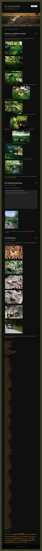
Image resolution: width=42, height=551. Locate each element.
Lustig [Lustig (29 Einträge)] (29, 536)
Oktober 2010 (7, 525)
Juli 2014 (6, 470)
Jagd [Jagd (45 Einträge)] (7, 536)
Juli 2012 (6, 500)
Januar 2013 (7, 492)
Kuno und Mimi (32, 176)
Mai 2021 (6, 375)
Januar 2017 (7, 433)
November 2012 (7, 495)
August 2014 (7, 469)
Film (23, 231)
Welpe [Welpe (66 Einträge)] (33, 540)
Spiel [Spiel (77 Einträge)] (33, 538)
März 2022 (6, 363)
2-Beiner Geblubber (23, 25)
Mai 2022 (6, 360)
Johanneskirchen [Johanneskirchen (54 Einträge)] (12, 536)
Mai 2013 (6, 487)
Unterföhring (26, 231)
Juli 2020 (6, 388)
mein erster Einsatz (8, 346)
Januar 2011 (7, 521)
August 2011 (7, 512)
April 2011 (6, 517)
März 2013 (6, 490)
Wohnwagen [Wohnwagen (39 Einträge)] (15, 542)
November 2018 (7, 410)
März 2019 (6, 405)
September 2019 (7, 398)
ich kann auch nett (8, 342)
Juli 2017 (6, 426)
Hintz (33, 336)
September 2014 (7, 467)
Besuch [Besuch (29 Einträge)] (12, 534)
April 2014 (6, 474)
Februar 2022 (7, 364)
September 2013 (7, 482)
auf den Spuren (10, 238)
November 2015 (7, 450)
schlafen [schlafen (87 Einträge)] (15, 538)
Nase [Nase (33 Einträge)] (35, 536)
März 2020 (6, 390)
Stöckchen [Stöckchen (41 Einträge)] (7, 540)
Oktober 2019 (7, 396)
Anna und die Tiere (8, 350)
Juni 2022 (6, 359)
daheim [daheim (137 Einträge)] (16, 534)
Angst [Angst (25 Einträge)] (5, 534)
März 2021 (6, 378)
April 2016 (6, 444)
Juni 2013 (6, 486)
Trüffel (35, 336)
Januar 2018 (7, 419)
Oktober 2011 (7, 510)
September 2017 (7, 424)
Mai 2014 (6, 472)
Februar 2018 (7, 418)
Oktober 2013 (7, 481)
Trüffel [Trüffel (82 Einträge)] (20, 540)
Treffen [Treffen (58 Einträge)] (15, 540)
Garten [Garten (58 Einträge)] (27, 534)
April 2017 (6, 429)
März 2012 (6, 505)
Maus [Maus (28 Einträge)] (33, 536)
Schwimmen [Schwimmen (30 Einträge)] (24, 538)
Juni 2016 (6, 441)
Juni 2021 (6, 374)
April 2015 (6, 459)
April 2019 (6, 404)
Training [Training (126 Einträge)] (11, 540)
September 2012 (7, 497)
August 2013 (7, 484)
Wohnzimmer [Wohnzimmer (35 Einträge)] (20, 542)
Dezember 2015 (7, 449)
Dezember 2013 (7, 479)
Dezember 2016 (7, 434)
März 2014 (6, 475)
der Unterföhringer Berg (13, 183)
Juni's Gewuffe (13, 176)
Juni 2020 (6, 389)
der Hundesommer (12, 6)
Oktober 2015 (7, 451)
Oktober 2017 (7, 423)
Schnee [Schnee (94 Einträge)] (19, 538)
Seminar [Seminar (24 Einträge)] (28, 538)
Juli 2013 (6, 485)
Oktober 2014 (7, 466)
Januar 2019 (7, 408)
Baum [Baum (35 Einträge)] (9, 534)
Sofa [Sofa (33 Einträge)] (31, 538)
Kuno (28, 176)
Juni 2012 (6, 501)
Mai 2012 (6, 502)
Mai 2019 (6, 403)
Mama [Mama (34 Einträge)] (31, 536)
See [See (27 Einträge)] (26, 538)
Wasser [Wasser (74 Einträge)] (30, 540)
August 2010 (7, 527)
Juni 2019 (6, 401)
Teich (5, 177)
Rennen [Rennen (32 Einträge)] (9, 538)
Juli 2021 (6, 373)
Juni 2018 (6, 414)
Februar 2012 (7, 506)
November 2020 (7, 383)
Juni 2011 (6, 515)
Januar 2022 (7, 365)
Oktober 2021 (7, 369)
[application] (21, 199)
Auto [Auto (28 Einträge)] (7, 534)
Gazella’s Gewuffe (8, 25)
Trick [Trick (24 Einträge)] (18, 540)
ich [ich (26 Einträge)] (5, 536)
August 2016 (7, 439)
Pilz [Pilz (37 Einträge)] (5, 538)
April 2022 (6, 362)
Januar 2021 (7, 380)
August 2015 (7, 454)
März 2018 (6, 416)
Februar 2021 (7, 379)
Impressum (30, 25)
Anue (23, 176)
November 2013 (7, 480)
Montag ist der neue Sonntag (10, 352)
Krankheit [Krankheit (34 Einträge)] (22, 536)
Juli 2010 (6, 528)
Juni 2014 (6, 471)
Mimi (35, 176)
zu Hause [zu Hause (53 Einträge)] (25, 542)
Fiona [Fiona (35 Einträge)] (25, 534)
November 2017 (7, 421)
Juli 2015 (6, 455)
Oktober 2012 (7, 496)
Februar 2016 (7, 446)
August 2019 (7, 399)
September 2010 (7, 526)
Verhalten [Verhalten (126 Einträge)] (25, 540)
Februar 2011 (7, 520)
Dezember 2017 (7, 420)
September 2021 (7, 370)
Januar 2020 (7, 393)
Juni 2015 (6, 456)
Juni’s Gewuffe (15, 25)
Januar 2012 (7, 507)
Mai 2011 (6, 516)
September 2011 (7, 511)
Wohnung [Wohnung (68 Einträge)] (10, 542)
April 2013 (6, 489)
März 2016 (6, 445)
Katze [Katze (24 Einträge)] (16, 536)
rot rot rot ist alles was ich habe (10, 351)
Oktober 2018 (7, 411)
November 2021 (7, 368)
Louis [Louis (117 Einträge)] (25, 536)
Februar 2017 (7, 431)
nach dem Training (8, 345)
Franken (30, 336)
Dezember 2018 (7, 409)
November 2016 (7, 435)
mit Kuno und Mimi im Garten (15, 34)
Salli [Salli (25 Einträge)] (11, 538)
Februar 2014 (7, 476)
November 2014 (7, 465)
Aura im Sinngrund (25, 336)
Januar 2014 (7, 477)
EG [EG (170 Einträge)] (19, 534)
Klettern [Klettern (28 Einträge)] (19, 536)
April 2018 (6, 415)
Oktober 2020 (7, 384)
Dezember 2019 (7, 394)
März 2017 (6, 430)
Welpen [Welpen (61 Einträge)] (6, 542)
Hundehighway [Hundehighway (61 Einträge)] (33, 534)
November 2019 (7, 395)
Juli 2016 (6, 440)
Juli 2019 (6, 400)
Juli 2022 (6, 358)
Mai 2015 (6, 457)
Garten (26, 176)
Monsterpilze (7, 347)
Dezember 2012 (7, 494)
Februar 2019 (7, 406)
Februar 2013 (7, 491)
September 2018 (7, 413)
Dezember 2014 (7, 464)
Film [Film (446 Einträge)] (22, 534)
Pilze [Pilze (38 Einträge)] (7, 538)
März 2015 (6, 460)
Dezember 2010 (7, 522)
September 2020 (7, 385)
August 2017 (7, 425)
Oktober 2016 (7, 436)
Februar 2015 (7, 461)
